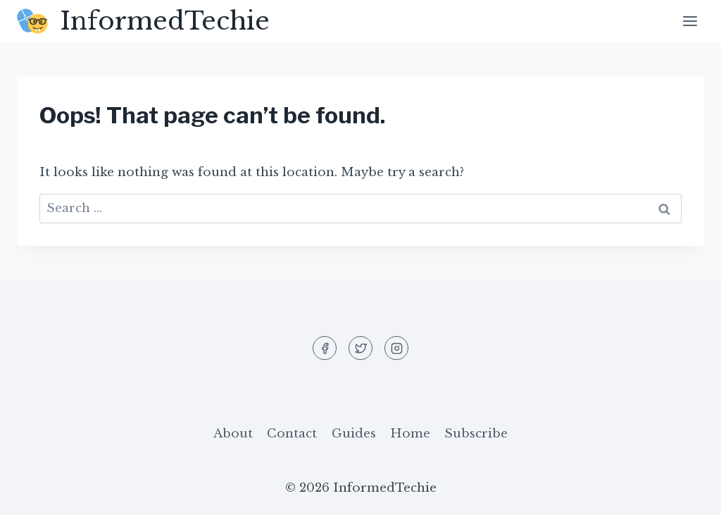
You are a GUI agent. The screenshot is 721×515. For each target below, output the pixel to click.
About (233, 433)
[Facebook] (325, 348)
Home (410, 433)
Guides (354, 433)
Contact (292, 433)
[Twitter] (360, 348)
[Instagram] (396, 348)
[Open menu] (689, 20)
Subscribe (476, 433)
